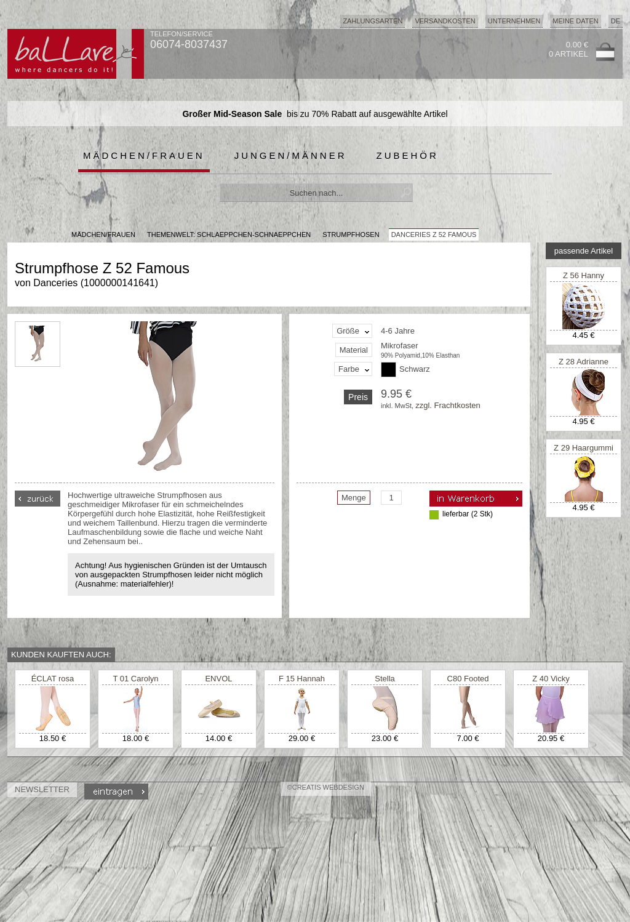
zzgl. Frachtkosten (447, 405)
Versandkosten (445, 21)
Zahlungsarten (372, 21)
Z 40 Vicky (550, 678)
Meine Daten (575, 21)
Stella (385, 678)
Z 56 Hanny (583, 275)
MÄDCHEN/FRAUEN (103, 234)
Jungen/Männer (290, 155)
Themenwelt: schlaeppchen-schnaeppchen (229, 234)
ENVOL (218, 678)
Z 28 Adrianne (583, 361)
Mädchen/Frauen (144, 155)
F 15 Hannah (302, 678)
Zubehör (408, 155)
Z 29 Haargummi (583, 447)
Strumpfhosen (350, 234)
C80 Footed (468, 678)
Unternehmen (514, 21)
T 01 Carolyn (135, 678)
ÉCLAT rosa (52, 678)
